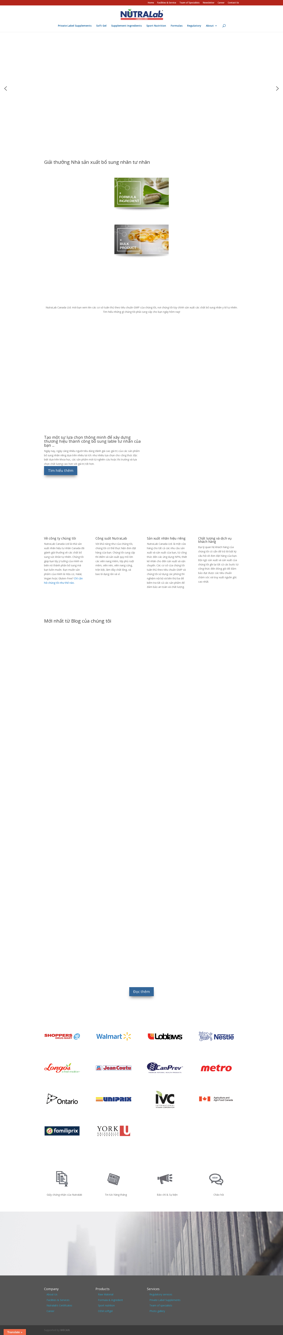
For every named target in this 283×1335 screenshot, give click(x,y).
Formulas (176, 25)
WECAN (65, 1330)
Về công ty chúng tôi (60, 538)
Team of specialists (160, 1305)
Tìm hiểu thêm (60, 470)
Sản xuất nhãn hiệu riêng (166, 538)
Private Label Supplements (75, 25)
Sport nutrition (106, 1305)
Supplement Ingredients (126, 25)
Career (221, 3)
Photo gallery (157, 1311)
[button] (5, 88)
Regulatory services (160, 1294)
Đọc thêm (141, 991)
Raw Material (105, 1294)
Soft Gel (101, 25)
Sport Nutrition (156, 25)
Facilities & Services (58, 1300)
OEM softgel (105, 1311)
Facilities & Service (166, 3)
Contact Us (233, 3)
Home (151, 3)
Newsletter (208, 3)
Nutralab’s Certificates (59, 1305)
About (210, 25)
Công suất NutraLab (111, 538)
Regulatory (194, 25)
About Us (52, 1294)
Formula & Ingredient (110, 1300)
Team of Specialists (189, 3)
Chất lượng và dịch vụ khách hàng (215, 540)
